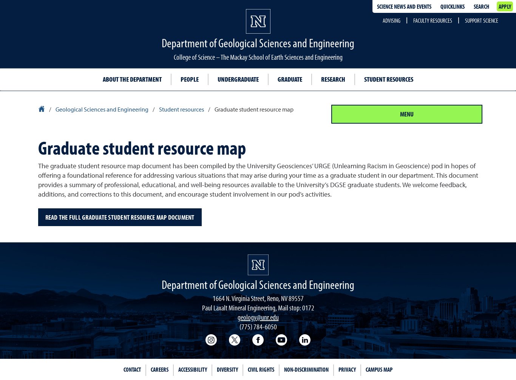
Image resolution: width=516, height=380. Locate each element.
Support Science (481, 20)
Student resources (388, 79)
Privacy (347, 369)
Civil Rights (261, 369)
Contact (132, 369)
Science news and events (404, 6)
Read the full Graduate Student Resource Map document (120, 217)
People (190, 79)
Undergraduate (238, 79)
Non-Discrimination (306, 369)
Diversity (227, 369)
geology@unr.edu (258, 317)
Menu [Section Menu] (407, 114)
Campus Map (379, 369)
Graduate (290, 79)
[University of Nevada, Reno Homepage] (258, 264)
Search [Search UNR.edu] (481, 6)
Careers (159, 369)
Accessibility (192, 369)
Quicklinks (452, 6)
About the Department (132, 79)
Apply (505, 6)
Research (333, 79)
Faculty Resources (432, 20)
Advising (391, 20)
